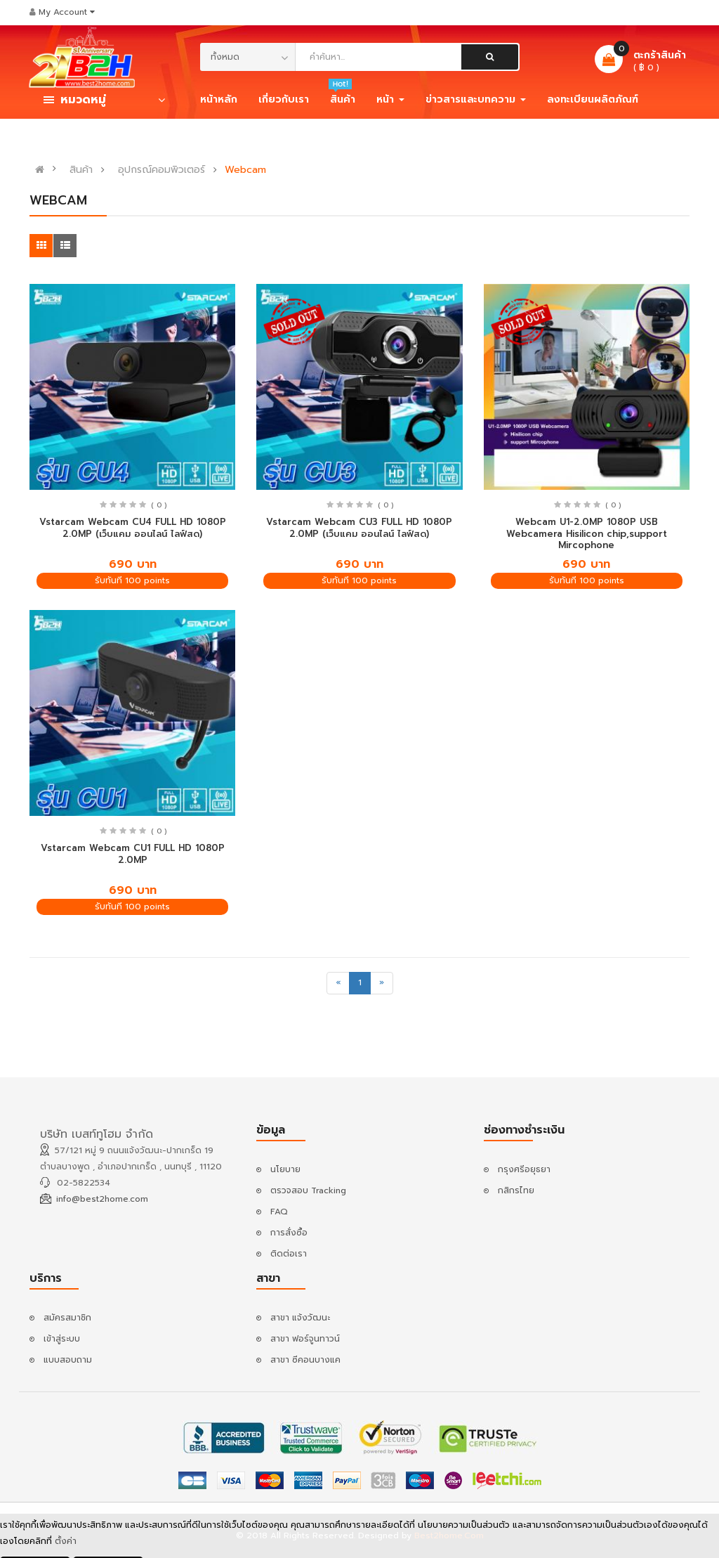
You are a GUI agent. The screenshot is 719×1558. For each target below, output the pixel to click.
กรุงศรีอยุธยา (524, 1169)
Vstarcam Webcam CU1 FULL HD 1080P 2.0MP (133, 853)
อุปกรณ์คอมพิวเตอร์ (161, 170)
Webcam (245, 170)
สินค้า (81, 170)
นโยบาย (285, 1169)
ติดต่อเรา (288, 1253)
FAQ (279, 1211)
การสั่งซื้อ (289, 1232)
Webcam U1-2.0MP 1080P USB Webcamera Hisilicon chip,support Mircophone (586, 533)
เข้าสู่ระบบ (62, 1338)
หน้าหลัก (218, 99)
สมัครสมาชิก (67, 1317)
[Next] (381, 983)
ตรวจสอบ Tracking (308, 1190)
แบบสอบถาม (68, 1359)
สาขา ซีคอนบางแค (305, 1359)
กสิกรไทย (516, 1190)
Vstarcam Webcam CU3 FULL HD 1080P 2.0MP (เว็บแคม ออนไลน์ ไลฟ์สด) (359, 527)
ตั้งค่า (66, 1542)
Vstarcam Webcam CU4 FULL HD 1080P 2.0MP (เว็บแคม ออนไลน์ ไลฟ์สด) (132, 527)
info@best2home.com (102, 1199)
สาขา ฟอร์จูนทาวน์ (305, 1338)
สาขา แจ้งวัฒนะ (300, 1317)
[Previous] (338, 983)
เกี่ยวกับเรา (283, 99)
